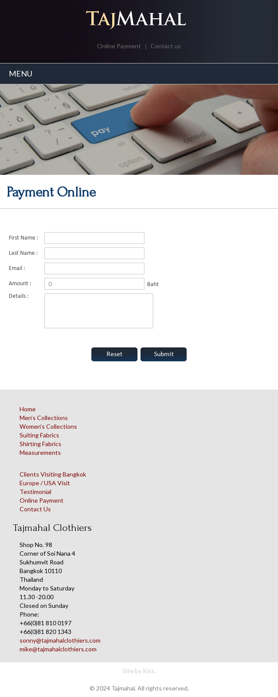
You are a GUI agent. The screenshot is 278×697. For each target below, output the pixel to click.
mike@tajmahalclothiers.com (58, 649)
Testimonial (35, 491)
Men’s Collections (44, 417)
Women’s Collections (48, 426)
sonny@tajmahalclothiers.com (60, 640)
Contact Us (35, 509)
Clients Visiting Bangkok (53, 474)
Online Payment (119, 46)
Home (28, 409)
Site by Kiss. (139, 670)
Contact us (166, 46)
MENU (20, 73)
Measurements (40, 452)
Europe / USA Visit (45, 483)
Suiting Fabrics (39, 435)
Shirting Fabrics (40, 443)
